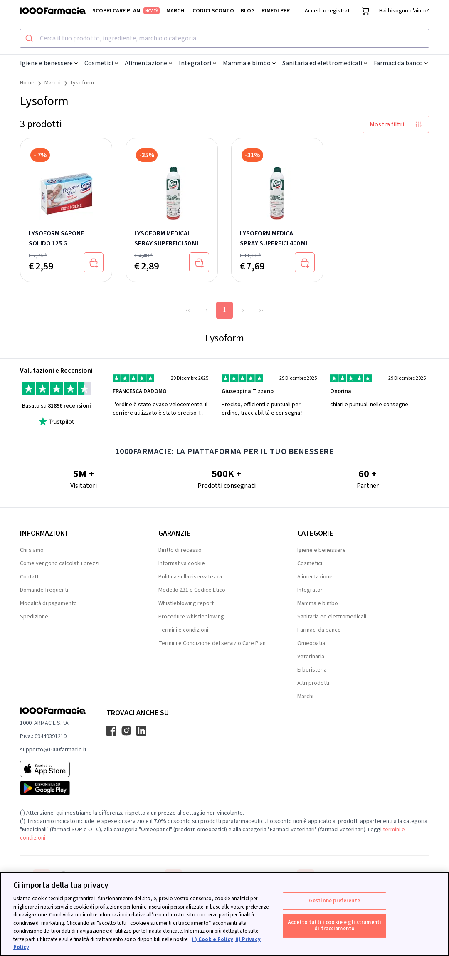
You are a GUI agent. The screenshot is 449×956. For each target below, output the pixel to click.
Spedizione (34, 617)
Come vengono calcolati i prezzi (59, 563)
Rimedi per (276, 11)
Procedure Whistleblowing (191, 617)
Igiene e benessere (49, 63)
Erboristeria (312, 670)
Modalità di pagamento (48, 603)
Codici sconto (213, 11)
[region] (224, 914)
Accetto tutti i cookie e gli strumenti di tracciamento (334, 926)
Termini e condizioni (183, 630)
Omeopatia (311, 643)
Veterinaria (310, 656)
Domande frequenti (44, 590)
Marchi (176, 11)
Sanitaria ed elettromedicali (324, 63)
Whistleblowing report (186, 603)
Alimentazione (148, 63)
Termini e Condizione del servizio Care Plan (212, 643)
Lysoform (82, 83)
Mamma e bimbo (249, 63)
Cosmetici (101, 63)
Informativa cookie (181, 563)
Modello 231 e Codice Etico (191, 590)
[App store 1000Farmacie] (53, 769)
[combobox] (224, 38)
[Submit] (30, 38)
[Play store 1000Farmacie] (53, 788)
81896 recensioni (69, 406)
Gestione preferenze (334, 900)
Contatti (30, 577)
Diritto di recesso (180, 550)
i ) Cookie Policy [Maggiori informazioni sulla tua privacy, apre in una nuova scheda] (212, 939)
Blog (248, 11)
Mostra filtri (396, 124)
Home (27, 83)
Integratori (197, 63)
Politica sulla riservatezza (190, 577)
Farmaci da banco (401, 63)
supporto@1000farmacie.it (53, 750)
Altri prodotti (313, 683)
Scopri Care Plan (126, 11)
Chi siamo (32, 550)
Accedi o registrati (328, 11)
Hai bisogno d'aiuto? (404, 11)
